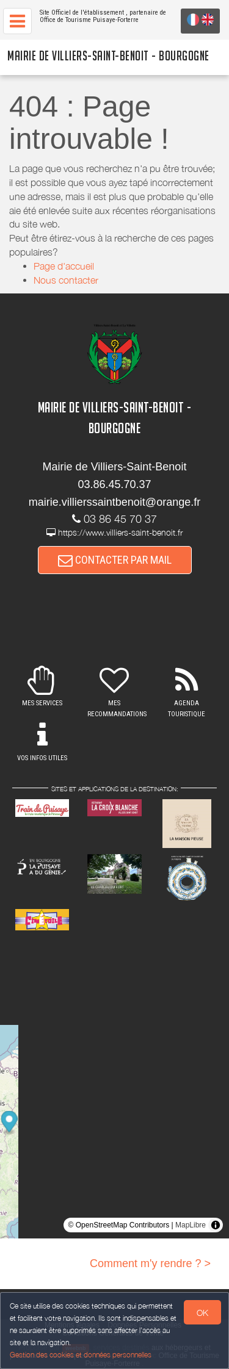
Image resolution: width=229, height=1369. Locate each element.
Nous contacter (66, 280)
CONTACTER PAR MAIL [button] (115, 559)
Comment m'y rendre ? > (150, 1263)
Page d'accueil (64, 266)
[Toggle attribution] (215, 1225)
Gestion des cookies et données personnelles (80, 1354)
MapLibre (190, 1225)
